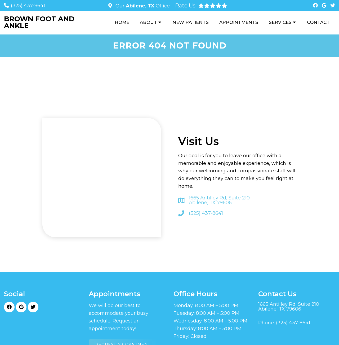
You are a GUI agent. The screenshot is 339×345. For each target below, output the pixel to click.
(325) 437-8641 (28, 5)
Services (280, 22)
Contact (318, 22)
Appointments (238, 22)
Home (122, 22)
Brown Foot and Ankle (39, 22)
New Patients (190, 22)
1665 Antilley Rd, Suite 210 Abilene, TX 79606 (219, 200)
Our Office (142, 6)
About (148, 22)
